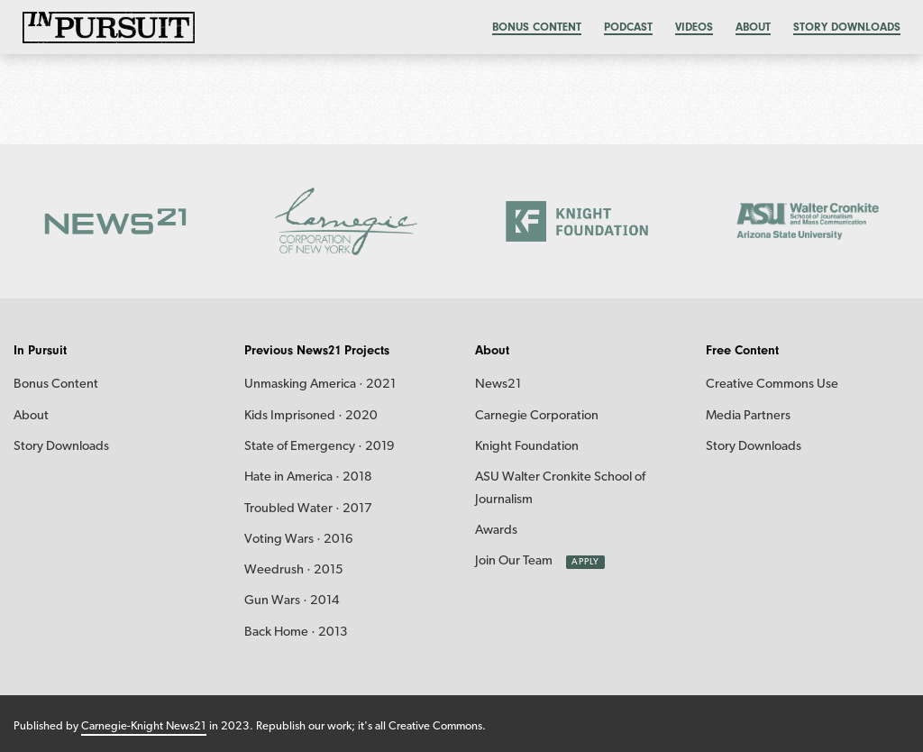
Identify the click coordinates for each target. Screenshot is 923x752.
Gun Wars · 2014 (292, 601)
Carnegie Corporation (537, 416)
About (753, 26)
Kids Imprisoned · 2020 (311, 416)
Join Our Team (514, 561)
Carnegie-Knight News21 (143, 726)
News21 (498, 384)
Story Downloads (846, 26)
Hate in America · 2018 (308, 477)
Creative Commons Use (772, 384)
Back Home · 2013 (296, 632)
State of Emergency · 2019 (319, 447)
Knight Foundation (527, 447)
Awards (496, 530)
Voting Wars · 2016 (298, 539)
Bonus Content (56, 384)
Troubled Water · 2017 (308, 509)
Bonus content (536, 26)
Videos (694, 26)
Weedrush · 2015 (293, 570)
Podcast (628, 26)
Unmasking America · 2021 (320, 384)
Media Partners (748, 416)
